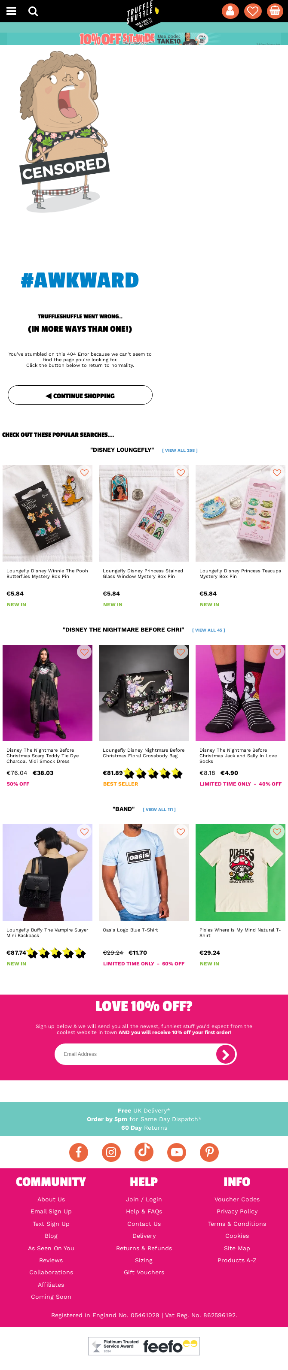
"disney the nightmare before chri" (144, 629)
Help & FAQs (144, 1211)
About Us (51, 1199)
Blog (51, 1236)
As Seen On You (51, 1248)
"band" (144, 808)
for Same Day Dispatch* (144, 1119)
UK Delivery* (144, 1110)
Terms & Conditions (237, 1224)
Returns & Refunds (144, 1248)
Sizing (144, 1260)
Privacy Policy (237, 1211)
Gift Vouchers (144, 1272)
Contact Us (144, 1224)
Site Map (237, 1248)
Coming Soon (51, 1297)
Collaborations (51, 1272)
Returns (144, 1127)
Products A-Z (237, 1260)
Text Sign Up (51, 1224)
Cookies (237, 1236)
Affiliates (51, 1285)
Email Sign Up (51, 1211)
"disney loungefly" (144, 449)
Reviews (51, 1260)
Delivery (144, 1236)
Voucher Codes (237, 1199)
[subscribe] (225, 1054)
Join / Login (144, 1199)
